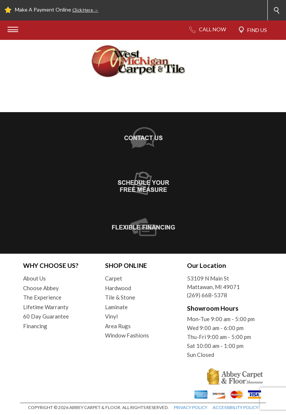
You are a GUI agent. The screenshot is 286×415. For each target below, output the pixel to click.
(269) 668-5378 (207, 295)
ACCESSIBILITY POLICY (235, 407)
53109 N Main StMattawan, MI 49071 (213, 282)
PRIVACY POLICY (190, 407)
